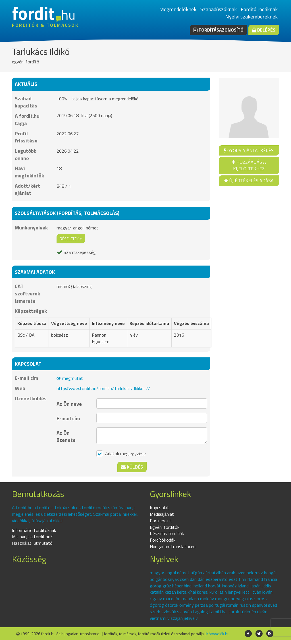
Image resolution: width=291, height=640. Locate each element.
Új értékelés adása (249, 180)
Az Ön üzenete (66, 436)
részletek (71, 239)
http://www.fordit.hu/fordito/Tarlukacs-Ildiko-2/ (103, 388)
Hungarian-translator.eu (173, 546)
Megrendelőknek (177, 9)
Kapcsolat (159, 507)
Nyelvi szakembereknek (251, 16)
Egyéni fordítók (164, 527)
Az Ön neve (69, 404)
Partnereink (161, 520)
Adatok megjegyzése (121, 453)
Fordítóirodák (162, 540)
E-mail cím (68, 418)
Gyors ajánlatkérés (249, 150)
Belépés (263, 29)
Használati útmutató (32, 543)
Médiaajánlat (162, 514)
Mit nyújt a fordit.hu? (32, 536)
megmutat (70, 378)
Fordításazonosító (219, 29)
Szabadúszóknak (218, 9)
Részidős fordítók (167, 533)
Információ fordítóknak (34, 530)
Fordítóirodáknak (259, 9)
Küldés (132, 466)
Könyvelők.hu (217, 634)
